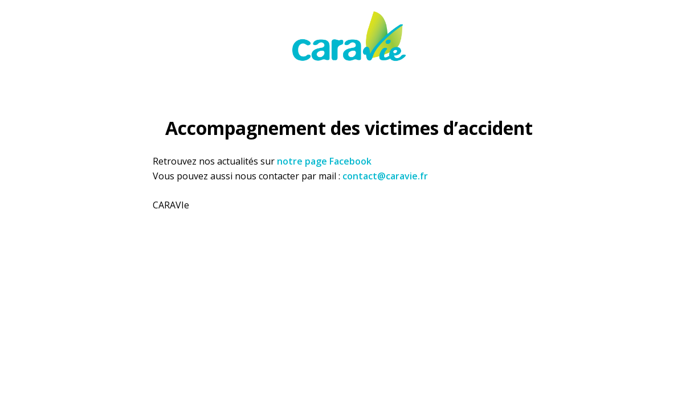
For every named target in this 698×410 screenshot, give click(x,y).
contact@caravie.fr (385, 176)
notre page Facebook (324, 161)
